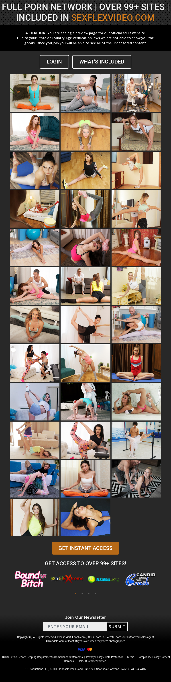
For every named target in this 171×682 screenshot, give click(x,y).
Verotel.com (114, 637)
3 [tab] (89, 594)
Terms (130, 657)
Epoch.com (79, 637)
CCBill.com (94, 637)
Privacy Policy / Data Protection (104, 657)
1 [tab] (75, 594)
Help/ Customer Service (92, 661)
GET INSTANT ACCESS (85, 548)
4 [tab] (95, 594)
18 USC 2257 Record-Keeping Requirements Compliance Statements (42, 657)
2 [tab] (82, 594)
